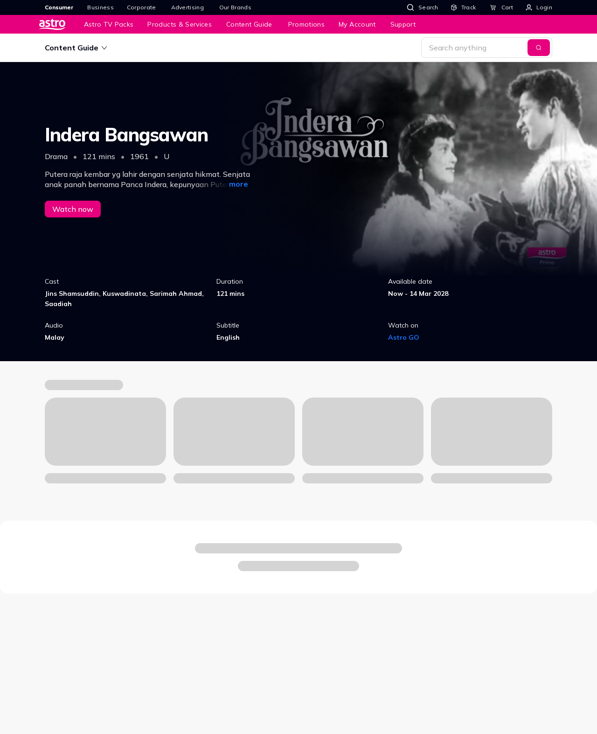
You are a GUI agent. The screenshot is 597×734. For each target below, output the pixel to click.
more (238, 184)
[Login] (539, 7)
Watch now (72, 209)
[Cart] (501, 7)
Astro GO (403, 337)
